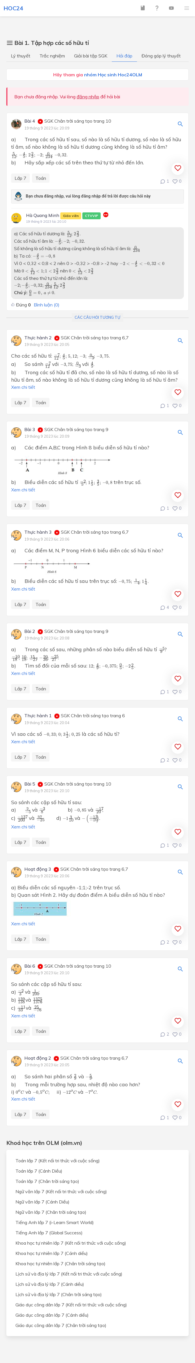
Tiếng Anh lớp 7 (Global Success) (49, 1233)
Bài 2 (29, 631)
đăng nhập (88, 96)
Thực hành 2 (38, 337)
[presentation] (39, 155)
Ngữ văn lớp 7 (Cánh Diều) (42, 1202)
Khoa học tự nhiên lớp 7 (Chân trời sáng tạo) (60, 1263)
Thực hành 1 (38, 715)
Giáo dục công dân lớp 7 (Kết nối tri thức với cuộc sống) (71, 1305)
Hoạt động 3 (37, 869)
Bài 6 (29, 966)
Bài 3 (29, 429)
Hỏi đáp (124, 56)
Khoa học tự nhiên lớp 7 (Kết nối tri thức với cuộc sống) (70, 1243)
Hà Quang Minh (63, 215)
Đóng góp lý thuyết (161, 56)
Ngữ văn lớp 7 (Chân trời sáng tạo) (50, 1212)
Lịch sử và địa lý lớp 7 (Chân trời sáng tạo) (58, 1294)
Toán (40, 178)
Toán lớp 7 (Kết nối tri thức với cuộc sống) (57, 1160)
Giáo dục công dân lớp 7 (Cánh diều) (52, 1315)
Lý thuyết (20, 56)
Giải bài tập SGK (90, 56)
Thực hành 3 (38, 532)
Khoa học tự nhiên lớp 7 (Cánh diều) (51, 1253)
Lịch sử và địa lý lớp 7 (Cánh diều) (49, 1284)
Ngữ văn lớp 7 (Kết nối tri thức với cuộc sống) (61, 1191)
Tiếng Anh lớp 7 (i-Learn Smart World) (54, 1222)
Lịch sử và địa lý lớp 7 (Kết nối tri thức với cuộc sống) (68, 1274)
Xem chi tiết (23, 387)
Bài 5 (29, 784)
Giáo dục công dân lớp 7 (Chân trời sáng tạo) (60, 1325)
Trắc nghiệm (52, 56)
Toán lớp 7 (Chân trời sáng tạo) (47, 1181)
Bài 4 (29, 121)
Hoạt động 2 (37, 1058)
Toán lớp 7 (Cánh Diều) (38, 1171)
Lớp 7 (20, 178)
